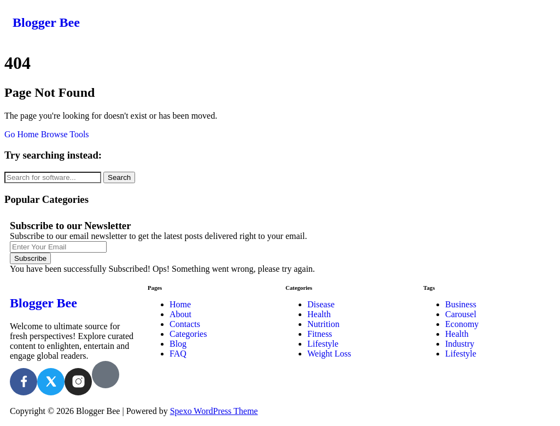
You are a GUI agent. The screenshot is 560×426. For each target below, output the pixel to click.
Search (119, 177)
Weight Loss (329, 353)
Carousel (460, 314)
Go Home (21, 134)
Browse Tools (65, 134)
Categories (188, 334)
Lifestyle (323, 343)
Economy (462, 324)
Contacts (185, 324)
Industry (459, 343)
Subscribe (30, 258)
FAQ (178, 353)
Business (460, 304)
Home (180, 304)
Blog (178, 343)
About (180, 314)
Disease (321, 304)
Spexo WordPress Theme (214, 411)
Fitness (319, 334)
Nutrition (323, 324)
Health (319, 314)
